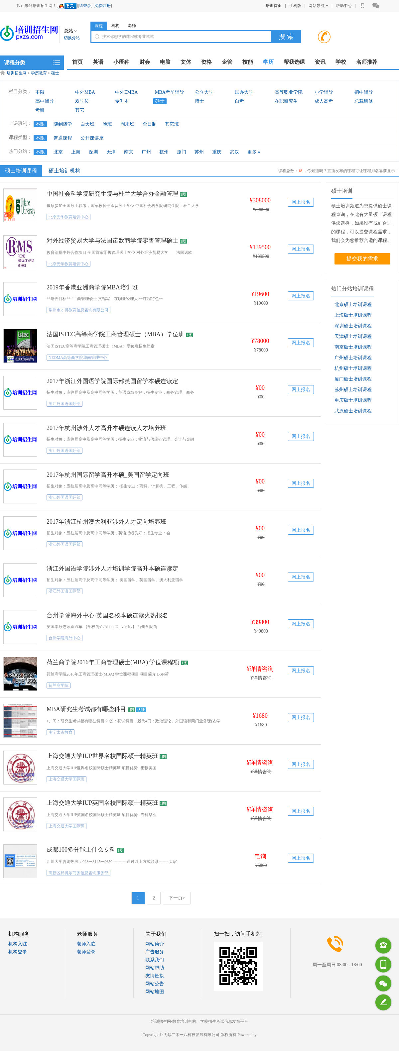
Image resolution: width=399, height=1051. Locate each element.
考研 (40, 110)
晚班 (107, 124)
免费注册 (103, 5)
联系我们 (154, 959)
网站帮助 (154, 967)
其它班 (172, 124)
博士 (199, 101)
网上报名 (301, 202)
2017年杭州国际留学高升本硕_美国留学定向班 (108, 475)
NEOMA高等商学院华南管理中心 (78, 357)
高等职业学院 (289, 92)
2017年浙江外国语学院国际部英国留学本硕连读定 (112, 381)
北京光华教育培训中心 (68, 217)
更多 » (253, 152)
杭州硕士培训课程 (353, 368)
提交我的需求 (362, 259)
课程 (99, 26)
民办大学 (244, 92)
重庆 (216, 152)
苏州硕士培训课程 (353, 389)
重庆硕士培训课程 (353, 400)
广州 (146, 152)
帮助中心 (344, 5)
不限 (40, 92)
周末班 (127, 124)
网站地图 (154, 991)
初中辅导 (363, 92)
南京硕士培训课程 (353, 347)
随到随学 (63, 124)
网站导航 (318, 5)
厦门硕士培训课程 (353, 378)
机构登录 (17, 951)
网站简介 (154, 943)
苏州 (199, 152)
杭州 (164, 152)
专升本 (122, 101)
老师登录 (86, 951)
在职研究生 (286, 101)
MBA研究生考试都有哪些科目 (86, 709)
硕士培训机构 (64, 170)
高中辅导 (44, 101)
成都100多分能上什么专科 (81, 849)
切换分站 (72, 38)
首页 (77, 62)
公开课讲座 (92, 138)
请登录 (85, 5)
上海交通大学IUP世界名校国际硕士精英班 (102, 756)
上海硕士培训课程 (353, 315)
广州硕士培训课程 (353, 357)
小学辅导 (324, 92)
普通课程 (63, 138)
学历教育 (39, 73)
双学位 (82, 101)
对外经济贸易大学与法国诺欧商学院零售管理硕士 (112, 240)
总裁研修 (363, 101)
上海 (75, 152)
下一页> (177, 897)
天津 (111, 152)
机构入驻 (17, 943)
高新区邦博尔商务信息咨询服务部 (78, 873)
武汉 (234, 152)
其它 (79, 110)
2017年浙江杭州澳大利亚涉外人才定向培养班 (106, 521)
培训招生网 (17, 73)
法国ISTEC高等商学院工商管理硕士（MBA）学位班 (116, 334)
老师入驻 (86, 943)
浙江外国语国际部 (64, 403)
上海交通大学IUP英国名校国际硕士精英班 (102, 802)
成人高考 (324, 101)
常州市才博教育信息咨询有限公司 (78, 310)
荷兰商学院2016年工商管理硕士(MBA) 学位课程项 (113, 662)
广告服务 (154, 951)
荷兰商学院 (58, 685)
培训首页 (274, 5)
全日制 (150, 124)
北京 (58, 152)
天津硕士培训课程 (353, 336)
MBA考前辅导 (169, 92)
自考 (239, 101)
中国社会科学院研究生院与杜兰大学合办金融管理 (112, 193)
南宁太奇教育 (60, 732)
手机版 (295, 5)
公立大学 (204, 92)
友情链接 (154, 975)
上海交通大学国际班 (66, 779)
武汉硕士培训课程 (353, 410)
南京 (128, 152)
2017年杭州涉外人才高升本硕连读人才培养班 (106, 428)
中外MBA (85, 92)
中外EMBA (126, 92)
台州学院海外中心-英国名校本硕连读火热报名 (107, 615)
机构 (115, 25)
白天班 (87, 124)
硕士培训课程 (20, 170)
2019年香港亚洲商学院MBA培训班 (92, 287)
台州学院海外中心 (64, 638)
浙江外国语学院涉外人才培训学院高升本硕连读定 (112, 568)
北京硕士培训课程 (353, 304)
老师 (132, 25)
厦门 (181, 152)
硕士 (55, 73)
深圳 (93, 152)
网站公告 (154, 983)
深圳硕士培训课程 (353, 325)
